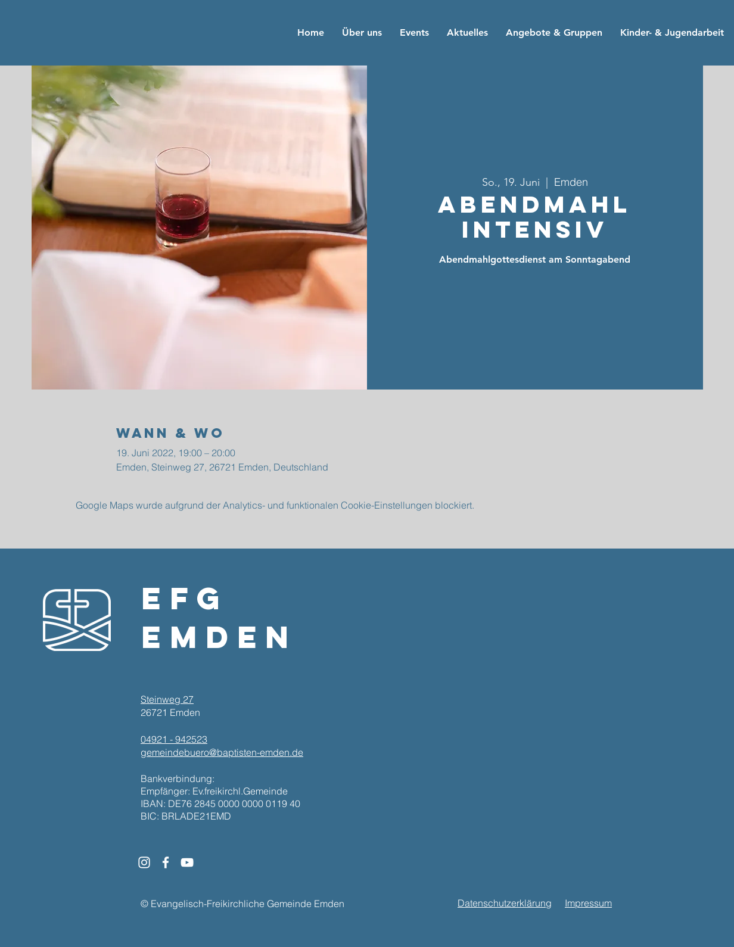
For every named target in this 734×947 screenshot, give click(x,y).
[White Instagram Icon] (144, 862)
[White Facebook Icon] (165, 862)
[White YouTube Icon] (187, 862)
